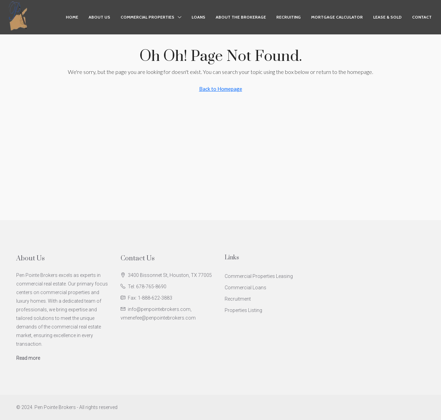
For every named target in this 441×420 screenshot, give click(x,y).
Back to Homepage (220, 89)
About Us (99, 17)
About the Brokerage (241, 17)
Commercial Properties (147, 17)
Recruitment (238, 299)
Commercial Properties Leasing (259, 276)
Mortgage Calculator (337, 17)
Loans (198, 17)
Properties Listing (243, 310)
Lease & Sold (387, 17)
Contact (422, 17)
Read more (28, 358)
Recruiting (288, 17)
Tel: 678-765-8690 (147, 286)
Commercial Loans (245, 287)
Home (72, 17)
